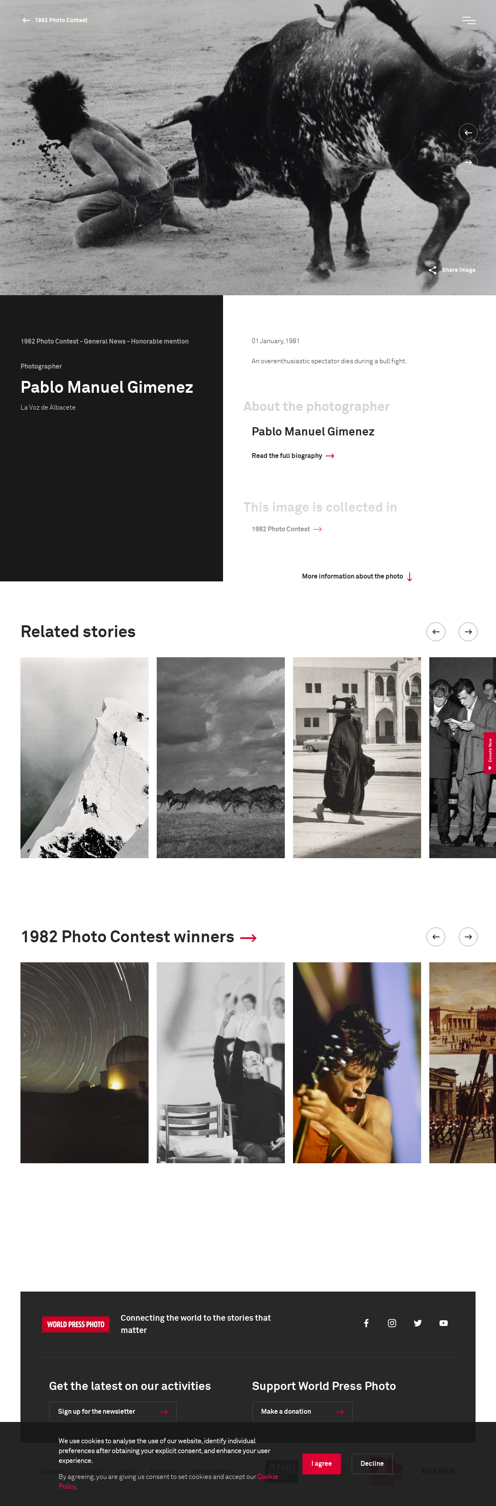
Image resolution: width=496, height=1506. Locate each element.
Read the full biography (287, 456)
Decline (372, 1463)
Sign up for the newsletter (96, 1411)
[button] (435, 631)
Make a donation (286, 1411)
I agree (321, 1463)
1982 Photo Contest (61, 20)
